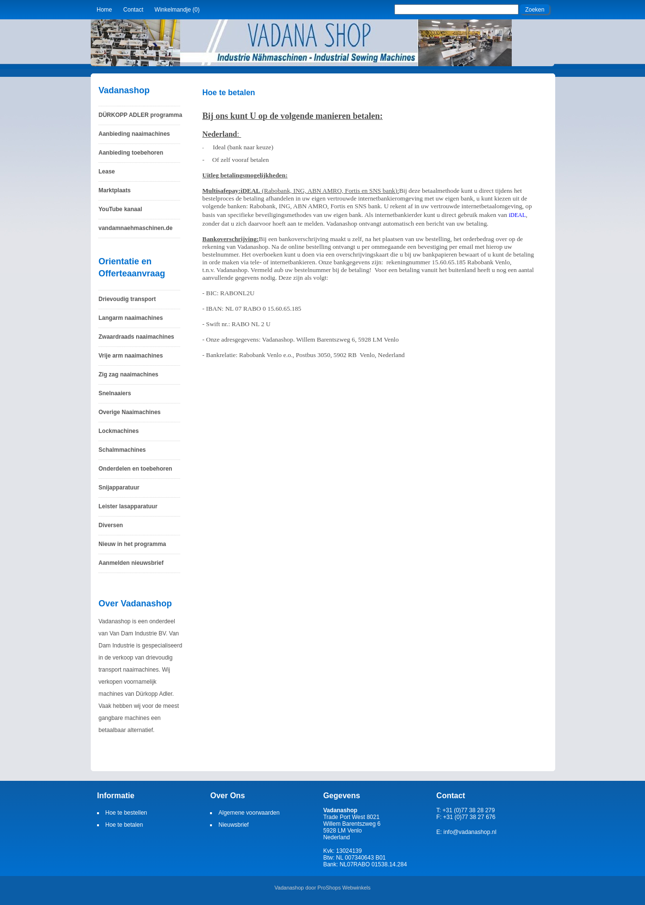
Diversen (110, 525)
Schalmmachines (122, 449)
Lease (106, 171)
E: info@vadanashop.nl (466, 832)
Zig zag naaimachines (128, 374)
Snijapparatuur (119, 487)
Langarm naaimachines (130, 318)
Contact (133, 9)
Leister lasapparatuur (127, 506)
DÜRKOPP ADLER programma (140, 115)
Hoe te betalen (124, 824)
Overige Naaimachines (129, 412)
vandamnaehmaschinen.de (135, 228)
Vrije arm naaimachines (130, 355)
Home (104, 9)
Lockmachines (118, 431)
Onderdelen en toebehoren (135, 468)
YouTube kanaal (120, 209)
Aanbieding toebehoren (130, 152)
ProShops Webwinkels (344, 888)
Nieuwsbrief (233, 824)
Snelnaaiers (114, 393)
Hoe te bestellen (126, 812)
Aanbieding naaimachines (134, 133)
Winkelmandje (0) (176, 9)
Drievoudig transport (127, 299)
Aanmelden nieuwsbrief (131, 563)
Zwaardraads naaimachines (136, 336)
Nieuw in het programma (132, 544)
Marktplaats (114, 190)
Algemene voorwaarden (249, 812)
